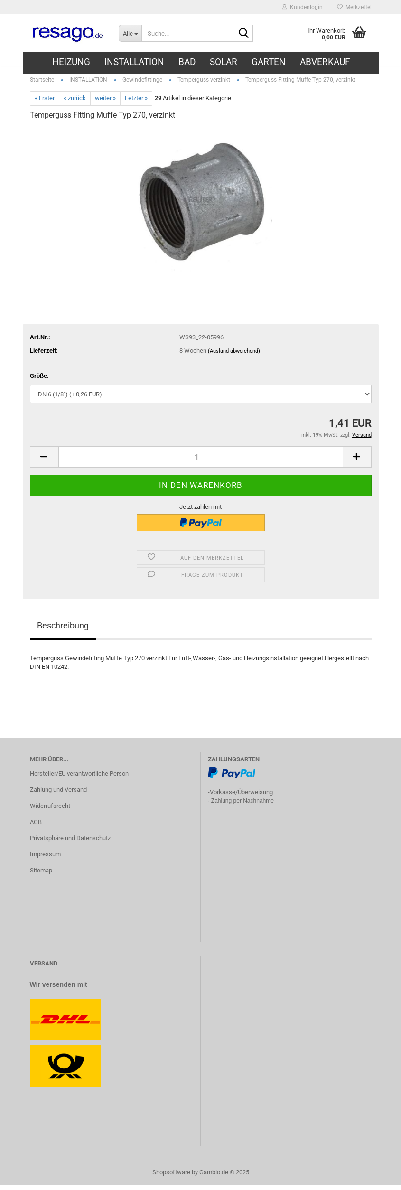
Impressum (45, 859)
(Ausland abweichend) (234, 356)
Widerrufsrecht (50, 811)
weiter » (105, 103)
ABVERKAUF (325, 61)
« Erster (45, 103)
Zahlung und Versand (58, 794)
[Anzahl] (200, 462)
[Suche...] (130, 33)
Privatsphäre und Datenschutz (70, 843)
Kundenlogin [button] (302, 7)
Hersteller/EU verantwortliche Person (79, 778)
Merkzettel (354, 7)
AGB (36, 827)
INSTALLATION (134, 61)
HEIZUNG (71, 61)
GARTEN (269, 61)
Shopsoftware (171, 1177)
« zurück (75, 103)
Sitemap (41, 875)
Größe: (39, 380)
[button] (44, 462)
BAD (187, 61)
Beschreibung (63, 631)
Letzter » (136, 103)
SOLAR (223, 61)
